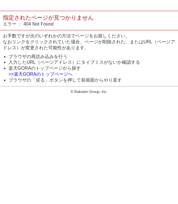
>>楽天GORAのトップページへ (41, 74)
